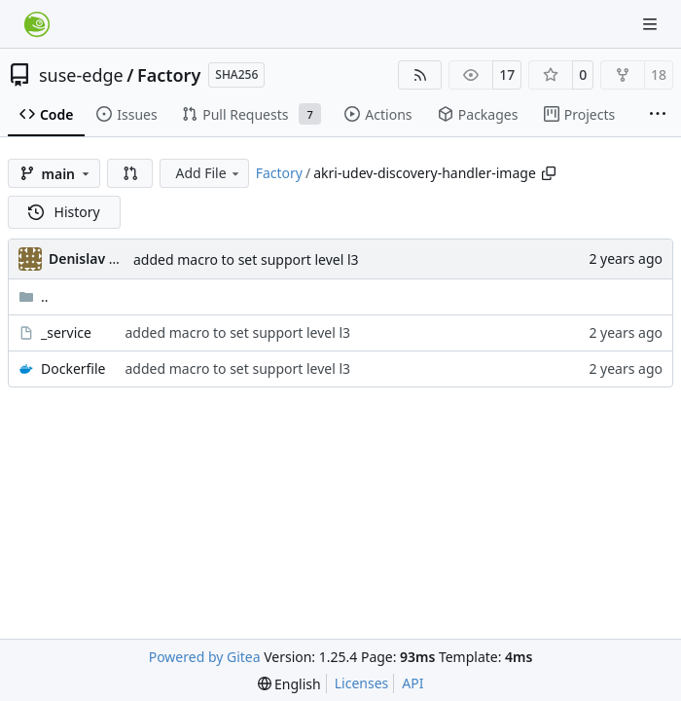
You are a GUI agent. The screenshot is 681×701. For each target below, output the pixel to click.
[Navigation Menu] (651, 24)
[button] (130, 173)
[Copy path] (549, 173)
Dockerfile (73, 368)
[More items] (657, 114)
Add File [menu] (208, 173)
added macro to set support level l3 (246, 259)
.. (33, 296)
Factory (168, 75)
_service (66, 332)
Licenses (362, 683)
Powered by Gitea (205, 656)
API (412, 683)
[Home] (37, 24)
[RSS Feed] (420, 75)
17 (507, 74)
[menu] (289, 684)
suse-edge (81, 75)
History (64, 212)
